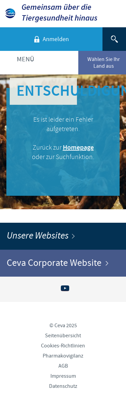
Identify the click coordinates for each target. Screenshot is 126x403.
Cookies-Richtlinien (63, 345)
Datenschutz (63, 386)
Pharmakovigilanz (63, 355)
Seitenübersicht (63, 335)
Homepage (78, 147)
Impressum (63, 376)
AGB (63, 366)
